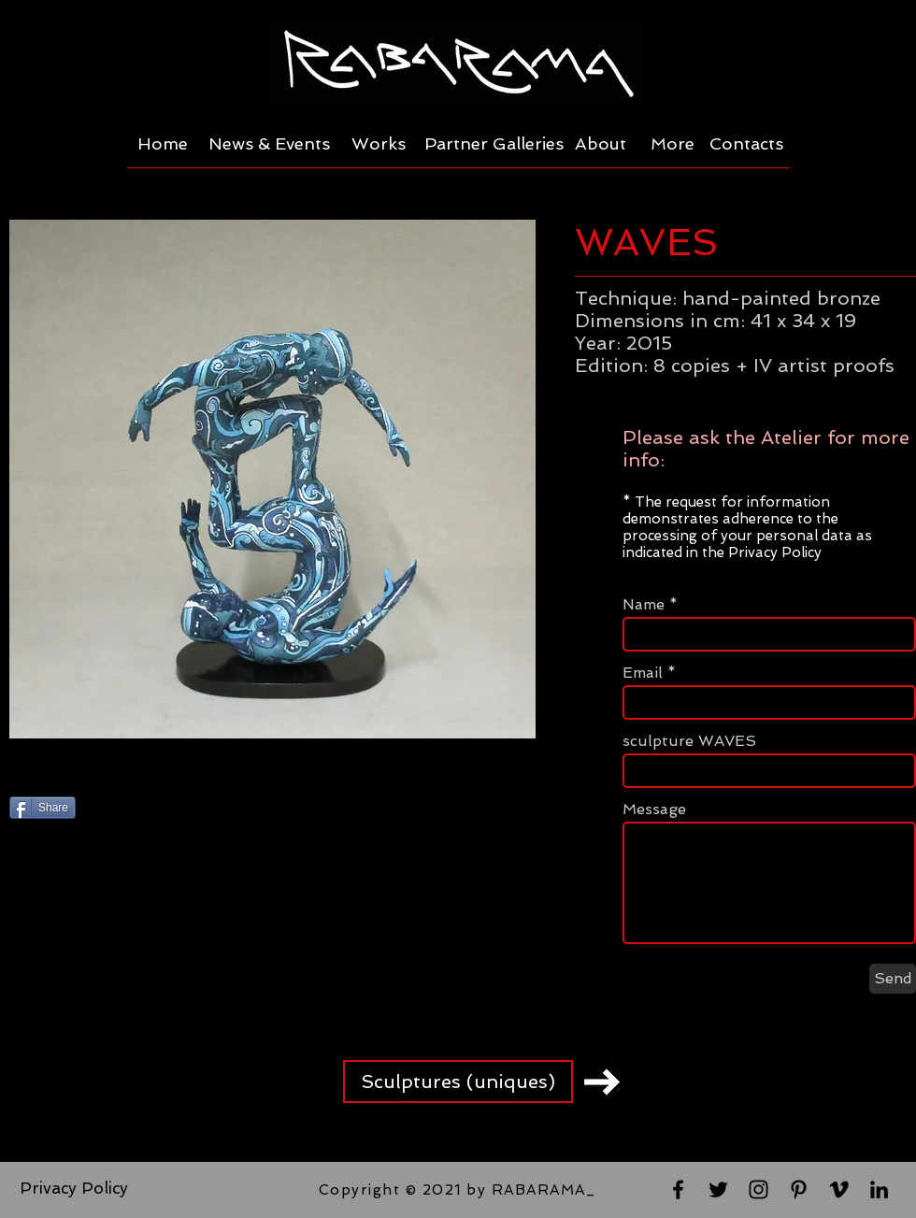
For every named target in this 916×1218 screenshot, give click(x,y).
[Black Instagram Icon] (758, 1189)
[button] (272, 479)
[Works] (379, 144)
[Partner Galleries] (493, 144)
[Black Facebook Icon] (678, 1189)
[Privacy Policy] (73, 1189)
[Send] (892, 979)
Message (654, 809)
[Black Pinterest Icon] (798, 1189)
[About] (600, 144)
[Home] (162, 144)
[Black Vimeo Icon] (839, 1189)
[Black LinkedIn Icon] (879, 1189)
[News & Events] (269, 144)
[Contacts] (746, 144)
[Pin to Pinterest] (223, 809)
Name (644, 604)
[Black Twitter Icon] (718, 1189)
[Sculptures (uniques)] (458, 1081)
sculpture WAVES (689, 741)
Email (643, 673)
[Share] (42, 807)
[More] (672, 144)
